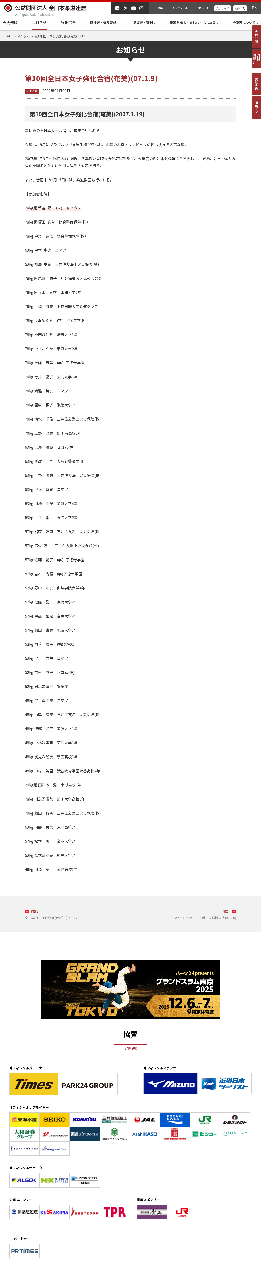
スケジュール (180, 8)
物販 (160, 8)
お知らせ (39, 22)
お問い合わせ (204, 8)
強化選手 (68, 22)
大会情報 (10, 22)
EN (254, 7)
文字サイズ (222, 8)
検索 (237, 8)
